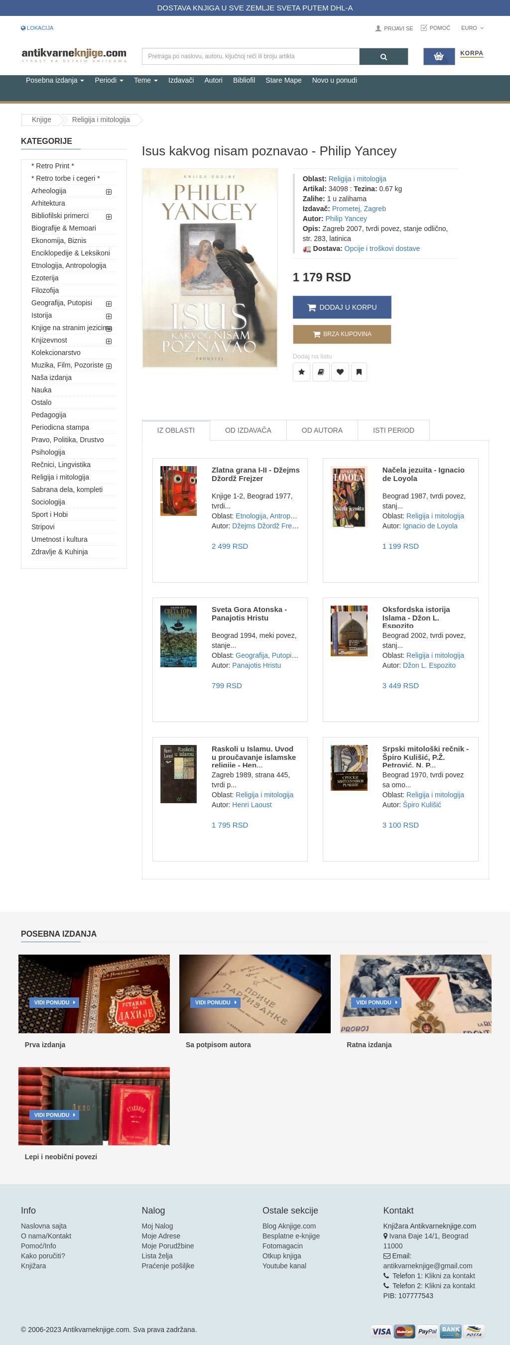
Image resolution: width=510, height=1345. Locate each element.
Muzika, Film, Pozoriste (67, 365)
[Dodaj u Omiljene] (340, 372)
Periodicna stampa (60, 427)
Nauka (41, 390)
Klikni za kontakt (450, 1276)
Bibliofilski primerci (60, 216)
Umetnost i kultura (59, 539)
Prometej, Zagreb (359, 209)
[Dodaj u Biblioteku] (321, 372)
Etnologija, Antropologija (68, 265)
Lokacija (37, 28)
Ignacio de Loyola (430, 526)
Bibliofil (244, 80)
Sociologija (48, 502)
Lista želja (157, 1256)
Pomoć (440, 28)
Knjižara (33, 1266)
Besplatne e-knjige (291, 1236)
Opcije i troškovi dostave (382, 248)
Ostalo (41, 402)
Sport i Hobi (49, 514)
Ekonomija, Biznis (59, 241)
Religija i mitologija (101, 119)
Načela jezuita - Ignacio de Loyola (423, 474)
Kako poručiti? (43, 1256)
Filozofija (45, 290)
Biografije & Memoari (63, 228)
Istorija (41, 315)
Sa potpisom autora (218, 1045)
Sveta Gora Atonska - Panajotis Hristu (249, 613)
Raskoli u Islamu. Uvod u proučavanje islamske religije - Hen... (254, 756)
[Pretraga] (383, 56)
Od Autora (322, 430)
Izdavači (181, 80)
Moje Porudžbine (168, 1246)
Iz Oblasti (176, 430)
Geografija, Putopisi (61, 303)
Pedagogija (48, 415)
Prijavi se (398, 28)
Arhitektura (48, 203)
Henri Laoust (251, 805)
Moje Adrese (161, 1236)
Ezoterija (44, 278)
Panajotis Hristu (256, 665)
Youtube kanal (284, 1266)
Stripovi (43, 527)
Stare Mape (283, 80)
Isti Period (393, 430)
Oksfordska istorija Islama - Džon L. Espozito (416, 617)
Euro (472, 28)
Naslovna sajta (44, 1226)
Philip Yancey (347, 219)
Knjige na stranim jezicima (72, 328)
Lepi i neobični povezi (61, 1157)
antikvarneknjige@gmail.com (428, 1266)
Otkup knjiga (281, 1256)
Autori (213, 80)
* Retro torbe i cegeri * (65, 178)
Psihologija (48, 452)
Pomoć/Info (38, 1246)
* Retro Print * (52, 166)
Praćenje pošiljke (168, 1266)
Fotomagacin (282, 1246)
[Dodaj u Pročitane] (359, 372)
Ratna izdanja (369, 1045)
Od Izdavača (248, 430)
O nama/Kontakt (46, 1236)
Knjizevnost (49, 340)
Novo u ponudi (334, 80)
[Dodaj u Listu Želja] (301, 372)
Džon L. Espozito (429, 665)
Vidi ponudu (52, 1002)
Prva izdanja (45, 1045)
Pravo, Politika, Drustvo (67, 440)
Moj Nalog (157, 1226)
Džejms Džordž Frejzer (267, 526)
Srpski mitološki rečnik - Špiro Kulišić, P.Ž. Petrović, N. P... (425, 756)
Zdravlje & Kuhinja (59, 552)
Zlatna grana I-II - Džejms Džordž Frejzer (256, 474)
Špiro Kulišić (422, 805)
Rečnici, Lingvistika (61, 465)
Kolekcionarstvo (56, 353)
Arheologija (48, 191)
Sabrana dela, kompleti (67, 489)
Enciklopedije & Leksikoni (70, 253)
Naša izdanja (51, 377)
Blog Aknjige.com (289, 1226)
